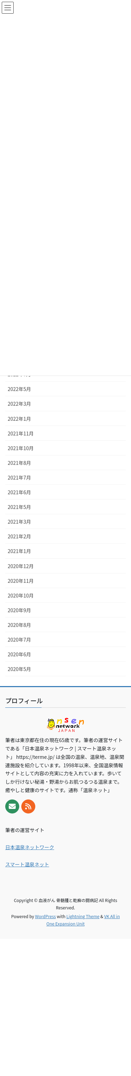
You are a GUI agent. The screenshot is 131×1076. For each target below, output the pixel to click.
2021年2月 (19, 536)
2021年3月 (19, 521)
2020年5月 (19, 668)
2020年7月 (19, 639)
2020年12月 (21, 566)
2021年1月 (19, 550)
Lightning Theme (83, 916)
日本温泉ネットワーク (29, 847)
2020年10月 (21, 595)
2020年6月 (19, 654)
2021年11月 (21, 433)
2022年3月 (19, 403)
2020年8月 (19, 624)
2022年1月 (19, 418)
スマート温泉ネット (27, 864)
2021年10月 (21, 448)
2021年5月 (19, 506)
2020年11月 (21, 580)
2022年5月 (19, 388)
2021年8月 (19, 462)
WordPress (45, 916)
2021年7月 (19, 477)
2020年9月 (19, 610)
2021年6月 (19, 492)
